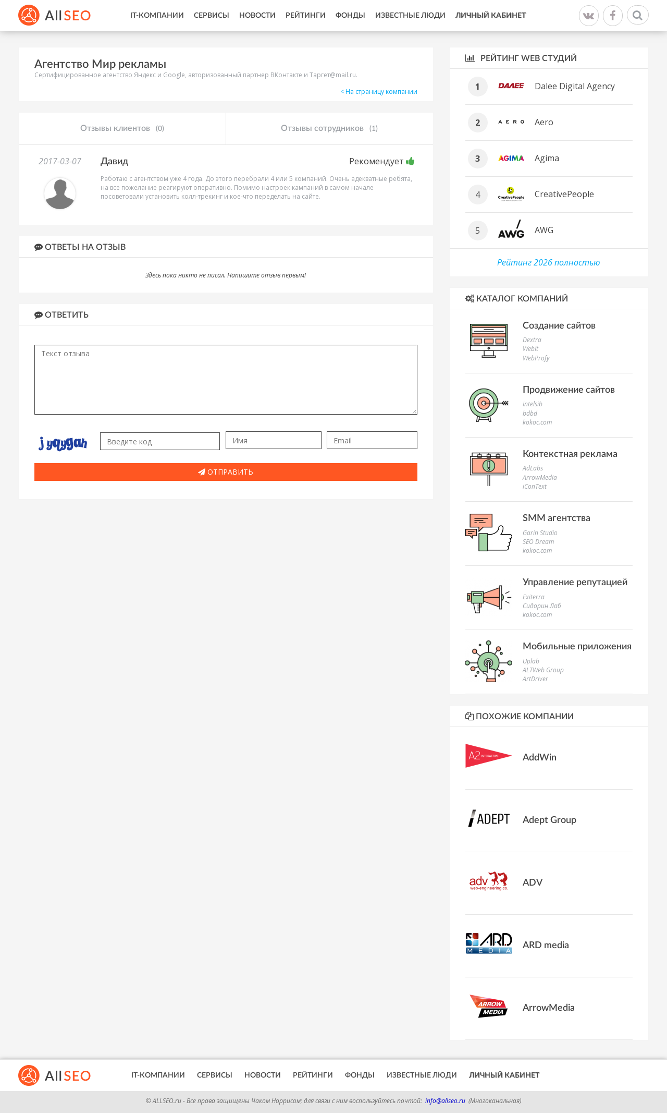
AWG (544, 230)
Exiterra (534, 596)
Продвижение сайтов (569, 390)
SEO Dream (538, 541)
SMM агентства (556, 518)
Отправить (225, 472)
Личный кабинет (490, 15)
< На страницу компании (378, 91)
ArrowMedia (540, 477)
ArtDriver (535, 678)
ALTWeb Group (543, 670)
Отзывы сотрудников (329, 128)
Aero (544, 122)
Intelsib (532, 404)
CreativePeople (564, 194)
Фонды (350, 15)
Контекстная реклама (570, 454)
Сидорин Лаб (542, 605)
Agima (547, 158)
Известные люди (410, 15)
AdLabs (533, 468)
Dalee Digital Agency (575, 86)
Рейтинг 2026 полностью (548, 262)
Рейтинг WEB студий (521, 58)
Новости (257, 15)
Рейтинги (306, 15)
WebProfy (536, 358)
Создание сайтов (559, 326)
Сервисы (211, 15)
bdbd (530, 413)
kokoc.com (537, 422)
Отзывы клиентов (122, 128)
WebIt (530, 348)
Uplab (531, 661)
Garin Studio (540, 532)
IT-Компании (157, 15)
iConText (535, 486)
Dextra (532, 339)
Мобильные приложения (577, 646)
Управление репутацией (575, 582)
